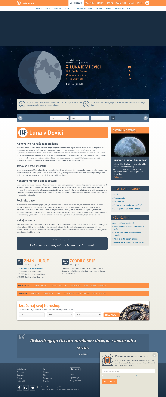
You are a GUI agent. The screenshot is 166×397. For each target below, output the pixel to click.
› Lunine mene (80, 8)
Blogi (45, 375)
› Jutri (47, 8)
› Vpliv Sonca (68, 293)
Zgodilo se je (83, 261)
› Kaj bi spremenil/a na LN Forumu (126, 209)
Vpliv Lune (89, 3)
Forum (140, 3)
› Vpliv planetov (98, 293)
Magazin (131, 3)
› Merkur (109, 8)
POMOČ (76, 369)
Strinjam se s (125, 388)
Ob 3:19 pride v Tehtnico (99, 71)
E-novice (46, 381)
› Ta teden (57, 8)
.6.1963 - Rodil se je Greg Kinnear (30, 268)
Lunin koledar (76, 3)
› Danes (39, 8)
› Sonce (99, 8)
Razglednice (47, 378)
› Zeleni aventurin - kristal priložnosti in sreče (128, 227)
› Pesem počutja (118, 198)
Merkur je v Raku (99, 78)
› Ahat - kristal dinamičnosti (123, 223)
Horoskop (100, 3)
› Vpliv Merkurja (83, 293)
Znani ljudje (36, 261)
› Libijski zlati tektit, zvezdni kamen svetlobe (126, 234)
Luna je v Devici (99, 66)
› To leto (67, 8)
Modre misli (121, 3)
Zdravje (110, 3)
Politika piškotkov (55, 389)
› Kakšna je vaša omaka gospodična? (127, 205)
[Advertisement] (83, 28)
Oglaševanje (74, 378)
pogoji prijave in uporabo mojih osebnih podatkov (129, 388)
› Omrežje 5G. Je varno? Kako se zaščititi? (128, 242)
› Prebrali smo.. (118, 201)
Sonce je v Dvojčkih (99, 74)
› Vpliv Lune (34, 293)
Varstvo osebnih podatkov (70, 389)
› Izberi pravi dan (122, 8)
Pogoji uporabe (75, 381)
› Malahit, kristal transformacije (125, 239)
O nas (72, 374)
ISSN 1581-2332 (42, 389)
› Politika (116, 194)
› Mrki (90, 8)
